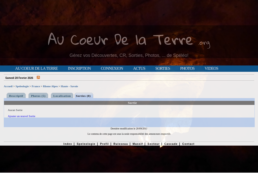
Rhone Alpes (50, 86)
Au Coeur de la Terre (36, 68)
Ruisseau (120, 143)
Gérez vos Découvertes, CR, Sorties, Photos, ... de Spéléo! (129, 55)
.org (204, 42)
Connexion (112, 68)
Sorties (162, 68)
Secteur (153, 143)
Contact (188, 143)
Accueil (8, 86)
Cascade (171, 143)
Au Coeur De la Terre (120, 39)
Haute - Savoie (69, 86)
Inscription (79, 68)
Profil (104, 143)
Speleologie (22, 86)
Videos (211, 68)
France (36, 86)
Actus (139, 68)
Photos (187, 68)
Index (67, 143)
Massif (138, 143)
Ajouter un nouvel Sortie (21, 116)
